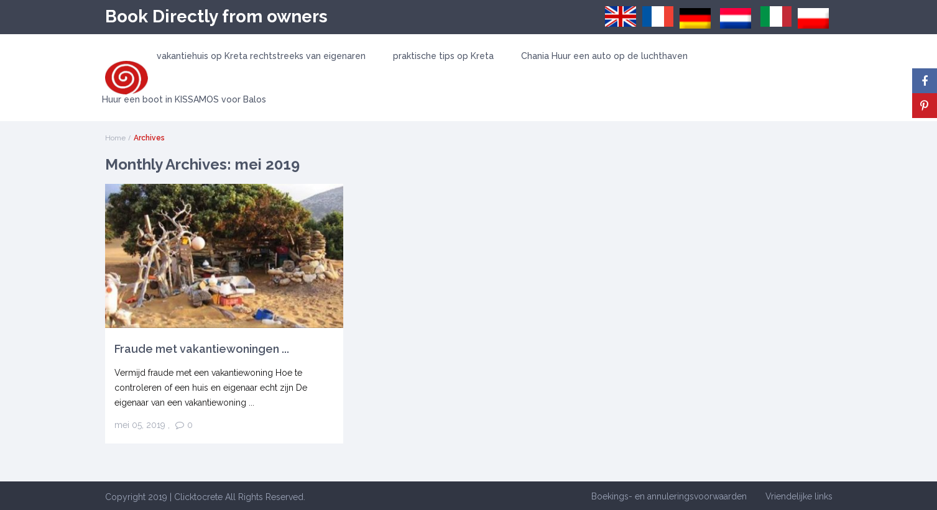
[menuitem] (620, 16)
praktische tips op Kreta (443, 56)
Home (115, 138)
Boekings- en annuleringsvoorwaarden (669, 496)
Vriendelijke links (799, 496)
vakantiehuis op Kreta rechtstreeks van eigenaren (261, 56)
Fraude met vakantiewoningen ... (201, 348)
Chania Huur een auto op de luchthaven (604, 56)
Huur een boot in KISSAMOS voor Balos (184, 99)
